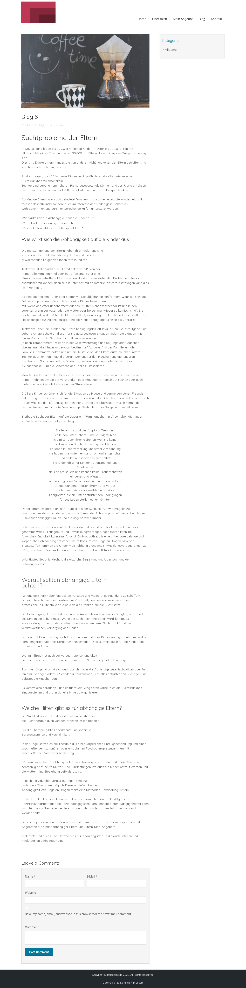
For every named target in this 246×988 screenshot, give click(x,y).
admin (60, 125)
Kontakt (216, 19)
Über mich (159, 19)
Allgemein (172, 50)
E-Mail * (92, 876)
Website (30, 892)
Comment (32, 927)
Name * (30, 876)
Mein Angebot (183, 19)
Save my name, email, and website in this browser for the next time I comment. (78, 914)
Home (142, 19)
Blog (202, 19)
